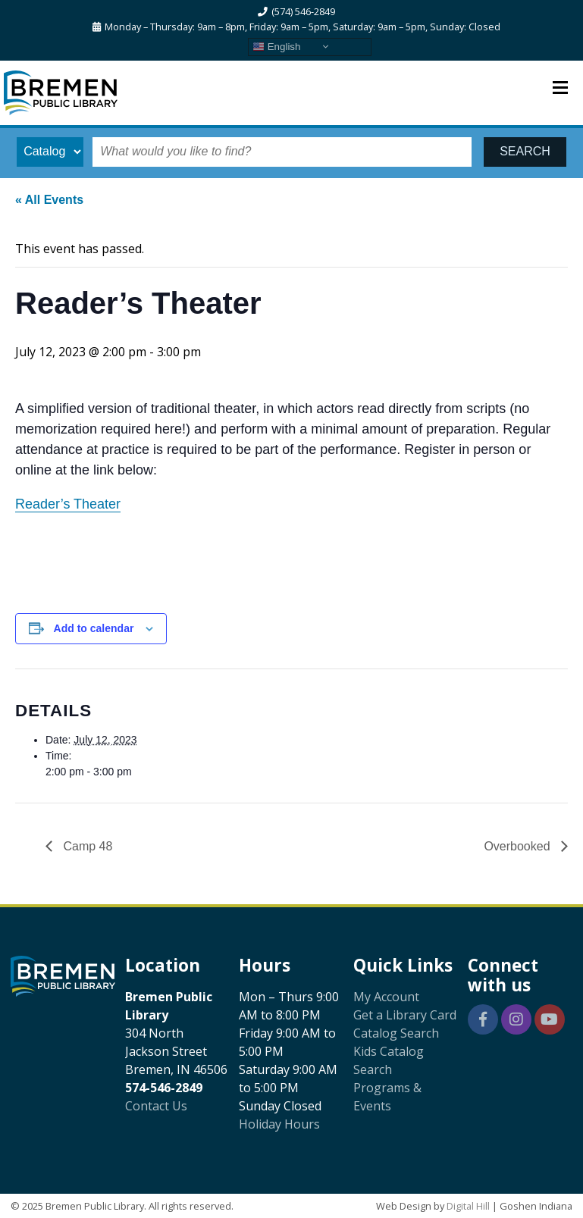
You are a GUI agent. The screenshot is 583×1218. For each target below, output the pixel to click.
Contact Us (156, 1105)
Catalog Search (396, 1033)
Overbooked (518, 846)
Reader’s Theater (68, 504)
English (276, 46)
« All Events (49, 199)
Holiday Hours (279, 1124)
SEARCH (525, 151)
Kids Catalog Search (388, 1060)
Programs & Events (387, 1096)
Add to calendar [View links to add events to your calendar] (94, 628)
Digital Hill (468, 1206)
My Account (386, 996)
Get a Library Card (404, 1015)
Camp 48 (86, 846)
